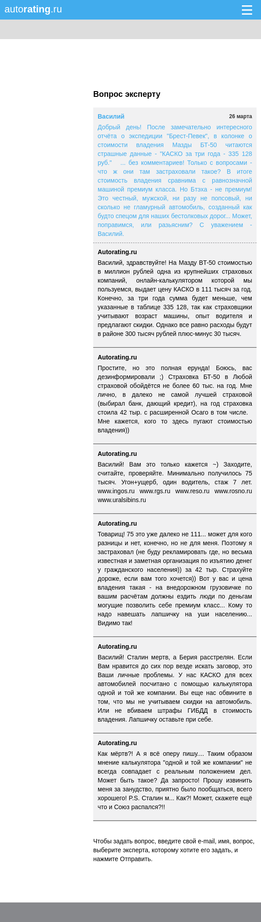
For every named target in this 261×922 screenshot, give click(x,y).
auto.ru (33, 9)
